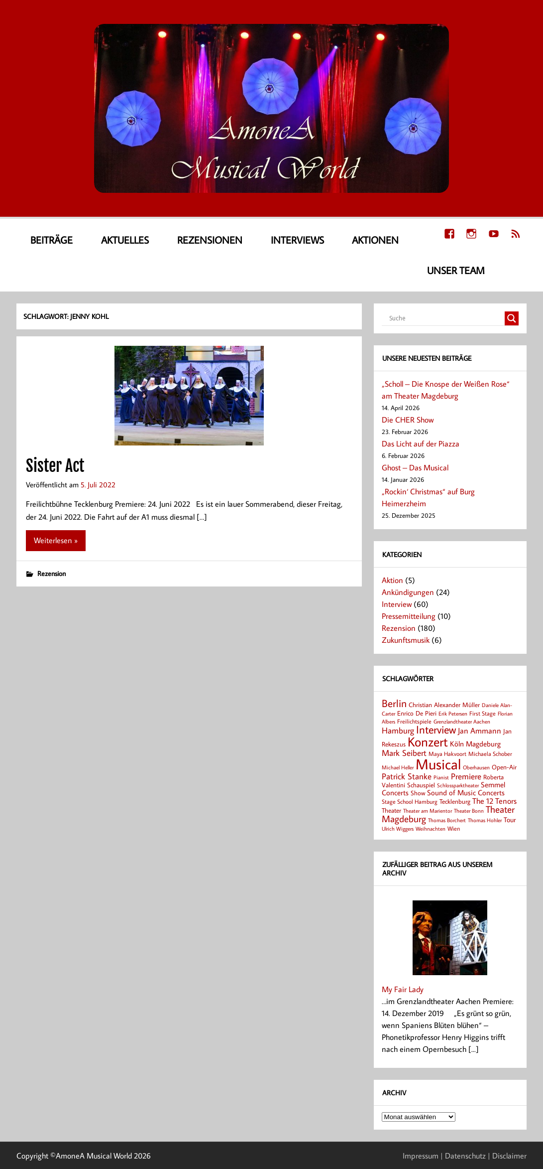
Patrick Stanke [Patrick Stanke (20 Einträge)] (407, 776)
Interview (397, 604)
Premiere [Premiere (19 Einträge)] (466, 776)
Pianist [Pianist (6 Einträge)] (441, 777)
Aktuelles (125, 239)
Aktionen (375, 239)
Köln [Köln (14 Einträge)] (457, 743)
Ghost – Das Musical (415, 467)
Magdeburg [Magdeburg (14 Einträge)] (483, 743)
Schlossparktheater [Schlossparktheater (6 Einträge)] (458, 785)
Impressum (420, 1156)
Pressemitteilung (408, 616)
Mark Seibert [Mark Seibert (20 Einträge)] (404, 752)
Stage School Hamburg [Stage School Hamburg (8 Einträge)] (409, 801)
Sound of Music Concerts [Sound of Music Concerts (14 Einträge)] (466, 792)
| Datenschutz (463, 1156)
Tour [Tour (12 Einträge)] (510, 819)
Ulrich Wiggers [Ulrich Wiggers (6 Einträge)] (398, 828)
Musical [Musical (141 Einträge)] (438, 763)
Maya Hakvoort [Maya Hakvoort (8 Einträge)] (447, 753)
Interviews (297, 239)
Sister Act (55, 466)
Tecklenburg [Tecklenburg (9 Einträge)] (454, 801)
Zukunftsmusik (406, 640)
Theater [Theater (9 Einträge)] (391, 810)
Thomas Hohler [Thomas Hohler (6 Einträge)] (485, 820)
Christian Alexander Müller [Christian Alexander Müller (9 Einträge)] (444, 705)
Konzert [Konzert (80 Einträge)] (428, 741)
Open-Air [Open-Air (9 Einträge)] (504, 767)
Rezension (51, 573)
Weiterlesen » (56, 540)
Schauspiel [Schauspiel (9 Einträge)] (421, 785)
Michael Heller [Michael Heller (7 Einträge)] (398, 767)
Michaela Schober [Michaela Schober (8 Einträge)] (490, 753)
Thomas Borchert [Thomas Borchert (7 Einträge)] (447, 820)
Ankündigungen (408, 592)
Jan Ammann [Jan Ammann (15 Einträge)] (479, 730)
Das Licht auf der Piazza (420, 443)
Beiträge (51, 239)
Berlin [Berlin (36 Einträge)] (394, 703)
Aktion (392, 580)
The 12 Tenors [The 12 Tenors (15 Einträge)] (494, 801)
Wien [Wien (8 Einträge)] (453, 828)
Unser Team (456, 270)
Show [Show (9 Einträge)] (418, 793)
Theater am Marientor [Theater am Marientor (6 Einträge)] (427, 810)
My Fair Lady (403, 989)
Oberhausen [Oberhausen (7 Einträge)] (476, 767)
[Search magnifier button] (512, 318)
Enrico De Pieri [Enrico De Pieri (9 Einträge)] (416, 713)
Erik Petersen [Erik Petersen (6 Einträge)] (452, 713)
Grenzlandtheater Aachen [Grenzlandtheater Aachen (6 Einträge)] (462, 721)
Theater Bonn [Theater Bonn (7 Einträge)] (469, 810)
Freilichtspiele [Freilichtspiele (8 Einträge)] (414, 721)
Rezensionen (209, 239)
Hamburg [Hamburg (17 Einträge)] (398, 730)
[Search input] (446, 318)
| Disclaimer (507, 1156)
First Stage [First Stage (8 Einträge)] (482, 713)
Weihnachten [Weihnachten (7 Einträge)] (430, 828)
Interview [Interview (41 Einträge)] (436, 729)
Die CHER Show (408, 420)
